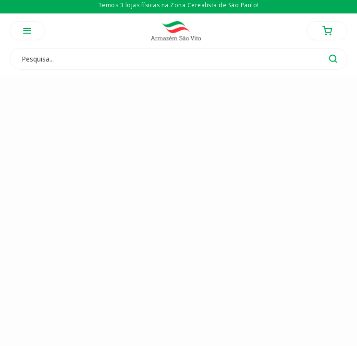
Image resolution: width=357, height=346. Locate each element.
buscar (333, 58)
